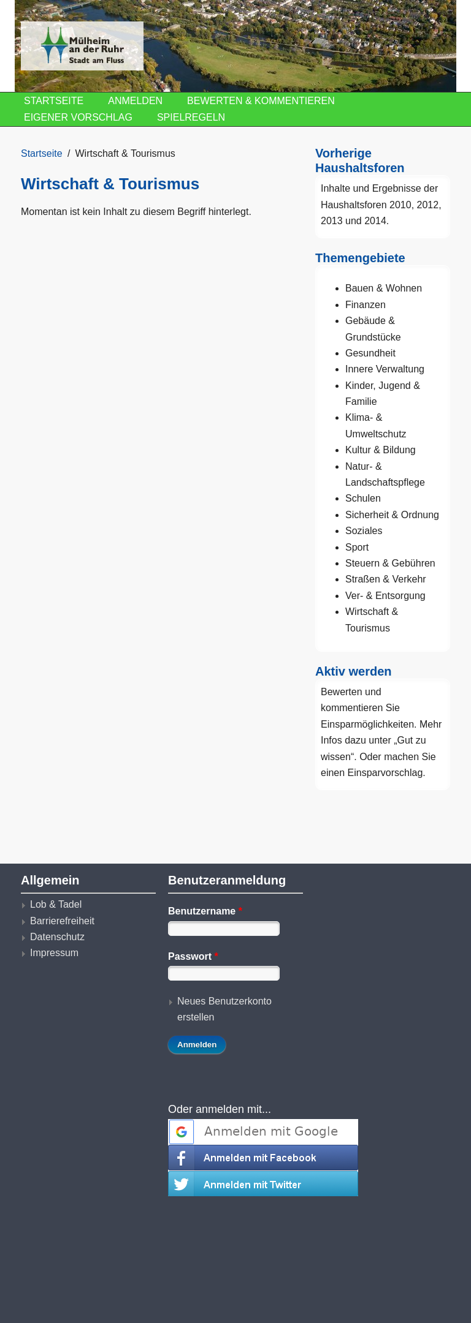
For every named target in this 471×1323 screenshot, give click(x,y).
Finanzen (365, 305)
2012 (428, 205)
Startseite (53, 101)
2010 (400, 205)
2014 (375, 221)
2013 (332, 221)
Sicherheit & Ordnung (392, 515)
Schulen (363, 498)
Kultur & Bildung (380, 450)
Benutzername (205, 911)
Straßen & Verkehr (385, 579)
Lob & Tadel (56, 904)
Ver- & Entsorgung (385, 595)
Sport (357, 547)
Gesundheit (370, 353)
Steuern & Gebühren (390, 563)
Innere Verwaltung (384, 369)
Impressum (54, 953)
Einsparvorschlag (385, 772)
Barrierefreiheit (62, 921)
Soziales (363, 531)
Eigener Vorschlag (78, 117)
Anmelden (135, 101)
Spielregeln (191, 117)
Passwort (193, 956)
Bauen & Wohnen (383, 288)
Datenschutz (57, 937)
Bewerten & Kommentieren (261, 101)
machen (401, 757)
